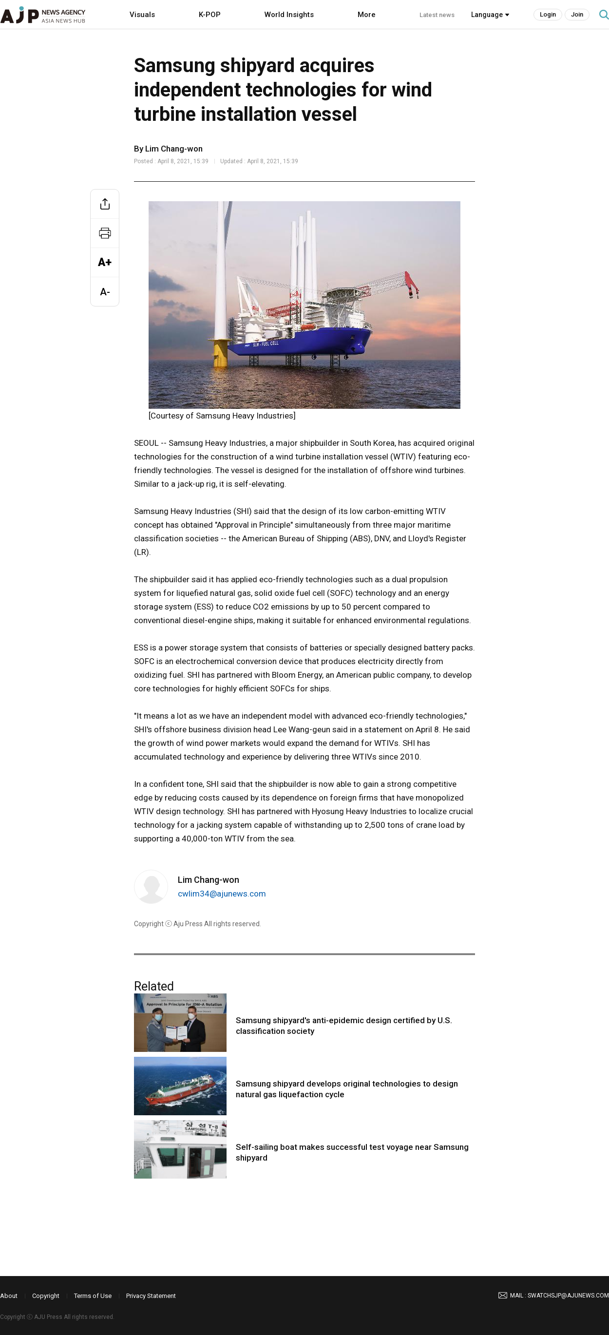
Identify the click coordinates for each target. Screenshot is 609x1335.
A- (105, 292)
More (367, 14)
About (9, 1295)
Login (548, 14)
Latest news (437, 15)
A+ (105, 262)
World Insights (289, 14)
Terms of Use (93, 1295)
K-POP (210, 14)
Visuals (142, 14)
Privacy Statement (151, 1295)
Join (577, 14)
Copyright (45, 1295)
